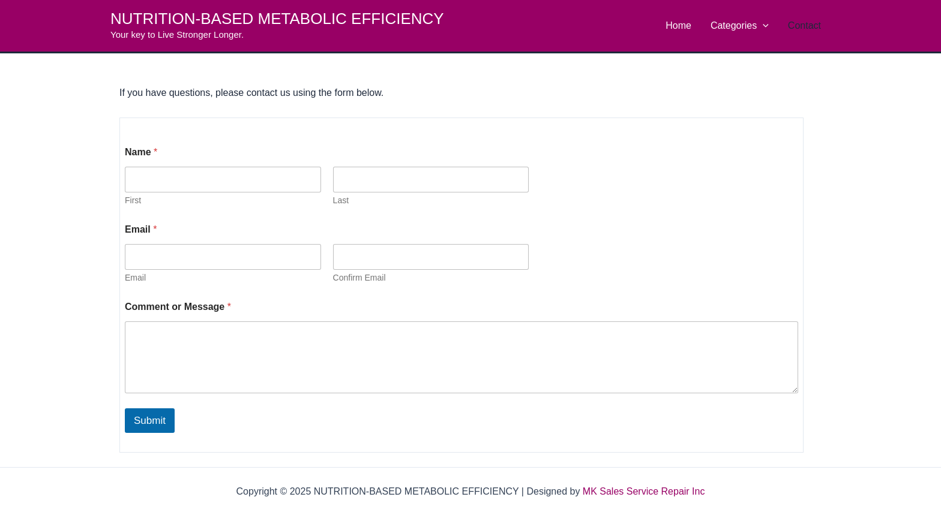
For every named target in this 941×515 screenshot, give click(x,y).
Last (341, 200)
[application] (763, 26)
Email (135, 277)
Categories (740, 26)
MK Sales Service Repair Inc (644, 491)
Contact (804, 25)
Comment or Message (178, 307)
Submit (150, 420)
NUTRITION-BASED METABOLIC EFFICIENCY (277, 19)
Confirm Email (359, 277)
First (133, 200)
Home (678, 25)
